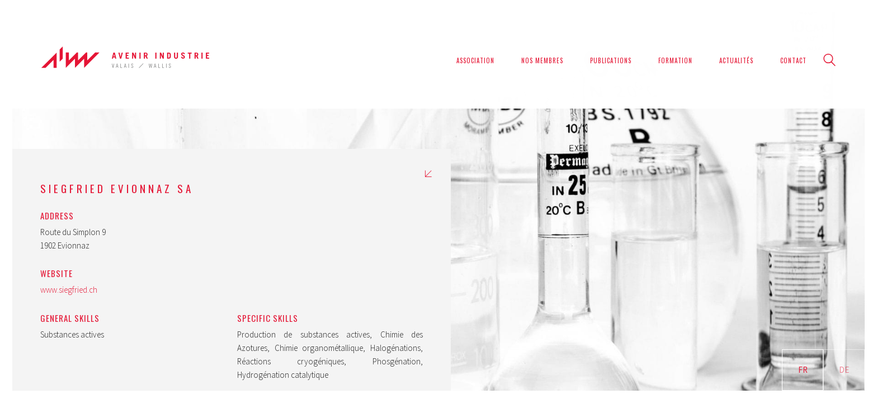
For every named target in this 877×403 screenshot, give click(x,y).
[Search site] (829, 61)
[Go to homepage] (125, 60)
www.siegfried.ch (68, 289)
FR (803, 369)
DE (844, 369)
